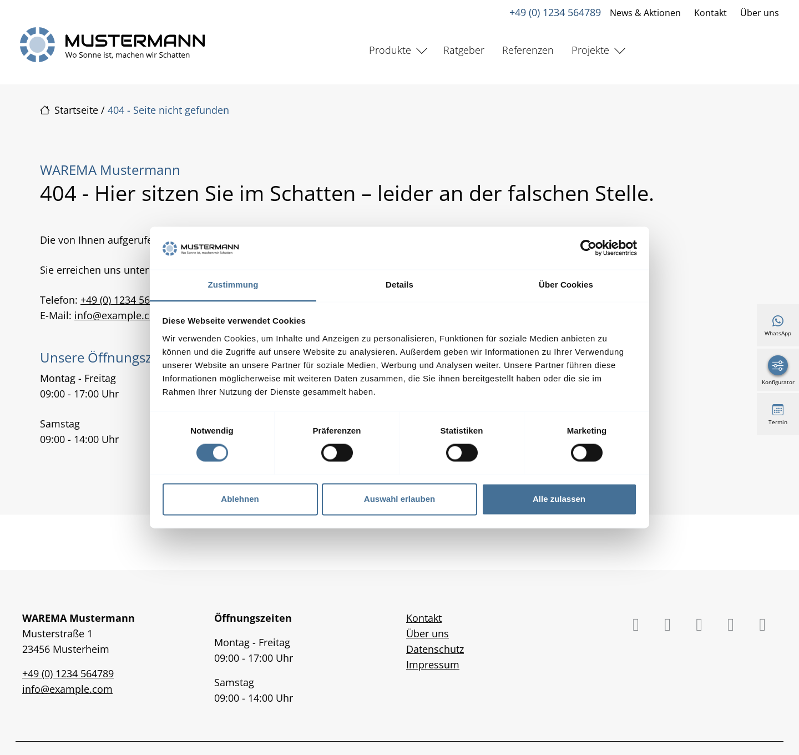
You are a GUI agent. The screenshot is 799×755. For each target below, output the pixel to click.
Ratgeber (463, 50)
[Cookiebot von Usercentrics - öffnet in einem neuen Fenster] (588, 248)
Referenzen (528, 50)
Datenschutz (435, 649)
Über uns (759, 13)
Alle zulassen (559, 499)
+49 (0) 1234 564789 (555, 12)
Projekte (590, 50)
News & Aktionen (645, 13)
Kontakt (710, 13)
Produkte (390, 50)
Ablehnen (240, 499)
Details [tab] (399, 284)
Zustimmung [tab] (233, 284)
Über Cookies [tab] (566, 284)
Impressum (432, 664)
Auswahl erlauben (399, 499)
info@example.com (119, 315)
